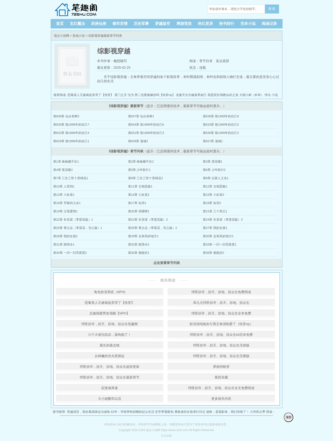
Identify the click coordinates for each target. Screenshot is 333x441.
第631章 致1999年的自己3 (146, 133)
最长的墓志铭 (110, 345)
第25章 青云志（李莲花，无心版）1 (77, 228)
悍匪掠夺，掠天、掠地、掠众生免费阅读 (221, 292)
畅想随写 (120, 61)
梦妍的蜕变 (221, 366)
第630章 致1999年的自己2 (221, 133)
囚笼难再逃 (109, 388)
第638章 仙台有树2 (66, 116)
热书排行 (226, 24)
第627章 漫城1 (213, 141)
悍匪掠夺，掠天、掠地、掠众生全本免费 (221, 313)
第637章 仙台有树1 (141, 116)
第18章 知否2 (212, 203)
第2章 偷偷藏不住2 (141, 161)
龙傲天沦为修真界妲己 (191, 95)
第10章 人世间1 (64, 186)
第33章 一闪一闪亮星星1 (219, 244)
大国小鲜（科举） (251, 95)
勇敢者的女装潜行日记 (189, 412)
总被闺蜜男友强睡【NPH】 (109, 313)
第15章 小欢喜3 (213, 194)
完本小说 (248, 24)
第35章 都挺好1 (138, 253)
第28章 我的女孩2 (65, 236)
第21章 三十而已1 (215, 211)
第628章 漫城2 (138, 141)
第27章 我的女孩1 (215, 228)
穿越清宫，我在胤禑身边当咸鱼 (88, 412)
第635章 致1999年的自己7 (71, 124)
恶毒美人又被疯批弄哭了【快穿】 (90, 95)
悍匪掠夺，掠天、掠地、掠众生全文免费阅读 (221, 388)
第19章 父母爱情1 (65, 211)
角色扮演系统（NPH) (109, 292)
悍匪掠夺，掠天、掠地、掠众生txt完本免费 (221, 334)
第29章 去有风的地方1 (143, 236)
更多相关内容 (221, 398)
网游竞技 (184, 24)
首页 (60, 24)
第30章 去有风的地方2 (218, 236)
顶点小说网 (83, 9)
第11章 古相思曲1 (140, 186)
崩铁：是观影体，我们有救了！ (227, 412)
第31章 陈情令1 (64, 244)
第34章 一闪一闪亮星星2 (70, 253)
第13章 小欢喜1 (64, 194)
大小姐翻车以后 (109, 398)
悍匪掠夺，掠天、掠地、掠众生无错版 (221, 345)
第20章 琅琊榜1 (138, 211)
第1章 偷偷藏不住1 (66, 161)
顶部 (288, 417)
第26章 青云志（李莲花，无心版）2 (152, 228)
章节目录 (206, 61)
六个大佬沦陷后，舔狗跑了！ (109, 334)
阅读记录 (269, 24)
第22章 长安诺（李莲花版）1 (73, 219)
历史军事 (141, 24)
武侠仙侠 (98, 24)
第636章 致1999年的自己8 (221, 116)
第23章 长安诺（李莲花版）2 (148, 219)
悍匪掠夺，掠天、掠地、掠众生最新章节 (109, 377)
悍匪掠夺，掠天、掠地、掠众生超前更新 (109, 366)
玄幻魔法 (77, 24)
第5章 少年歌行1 (139, 170)
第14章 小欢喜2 (138, 194)
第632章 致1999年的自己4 (71, 133)
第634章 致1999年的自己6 (146, 124)
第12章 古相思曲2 (215, 186)
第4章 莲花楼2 (63, 170)
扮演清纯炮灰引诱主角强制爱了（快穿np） (221, 324)
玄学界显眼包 (164, 412)
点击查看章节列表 (166, 263)
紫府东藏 (221, 377)
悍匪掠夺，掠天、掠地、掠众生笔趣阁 (109, 324)
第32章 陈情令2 (138, 244)
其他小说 (78, 35)
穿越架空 (162, 24)
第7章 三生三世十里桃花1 (70, 178)
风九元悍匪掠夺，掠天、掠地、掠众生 (221, 303)
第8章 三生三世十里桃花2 (145, 178)
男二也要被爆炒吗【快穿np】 (155, 95)
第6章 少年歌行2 (214, 170)
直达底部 (222, 61)
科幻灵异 (205, 24)
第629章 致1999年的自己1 (71, 141)
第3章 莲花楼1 (212, 161)
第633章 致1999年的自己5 (221, 124)
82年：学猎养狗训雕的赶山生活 (132, 412)
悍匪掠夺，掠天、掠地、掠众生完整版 (221, 356)
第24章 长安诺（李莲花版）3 (223, 219)
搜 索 (271, 8)
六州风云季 (257, 412)
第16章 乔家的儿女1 (67, 203)
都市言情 (120, 24)
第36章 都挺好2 (213, 253)
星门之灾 (121, 95)
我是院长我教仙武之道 (223, 95)
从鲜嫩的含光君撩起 (109, 356)
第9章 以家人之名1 (216, 178)
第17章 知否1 (137, 203)
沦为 (131, 95)
